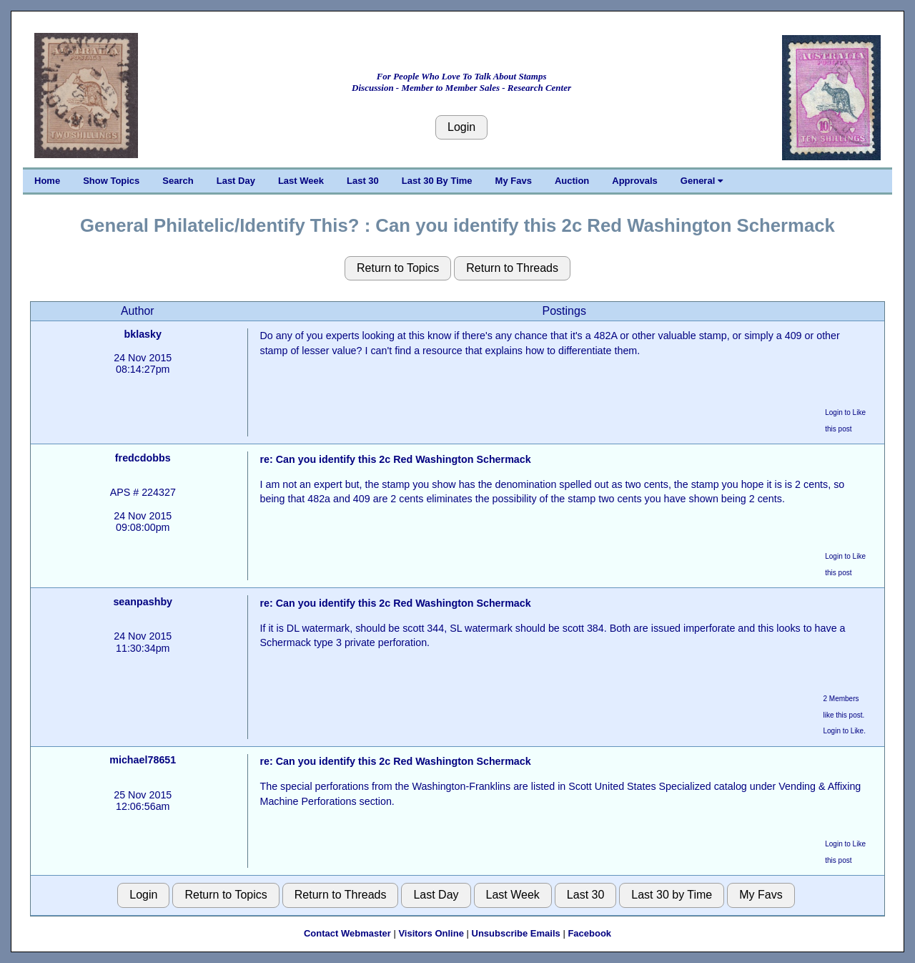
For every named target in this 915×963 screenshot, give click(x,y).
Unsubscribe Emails (516, 933)
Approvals (635, 180)
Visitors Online (431, 933)
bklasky (143, 334)
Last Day (236, 180)
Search (177, 180)
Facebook (589, 933)
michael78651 (142, 760)
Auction (572, 180)
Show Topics (111, 180)
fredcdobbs (143, 458)
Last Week (301, 180)
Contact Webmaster (347, 933)
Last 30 (363, 180)
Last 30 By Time (437, 180)
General (702, 180)
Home (47, 180)
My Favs (513, 180)
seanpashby (142, 601)
